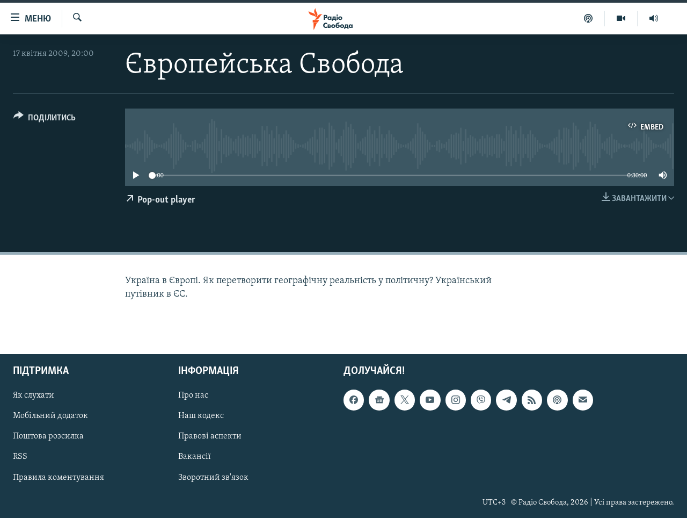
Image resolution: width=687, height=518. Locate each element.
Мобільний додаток (50, 416)
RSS (20, 456)
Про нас (193, 395)
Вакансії (194, 456)
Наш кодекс (201, 416)
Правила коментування (58, 477)
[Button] (44, 120)
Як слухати (33, 395)
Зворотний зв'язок (213, 477)
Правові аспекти (210, 436)
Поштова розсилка (48, 436)
